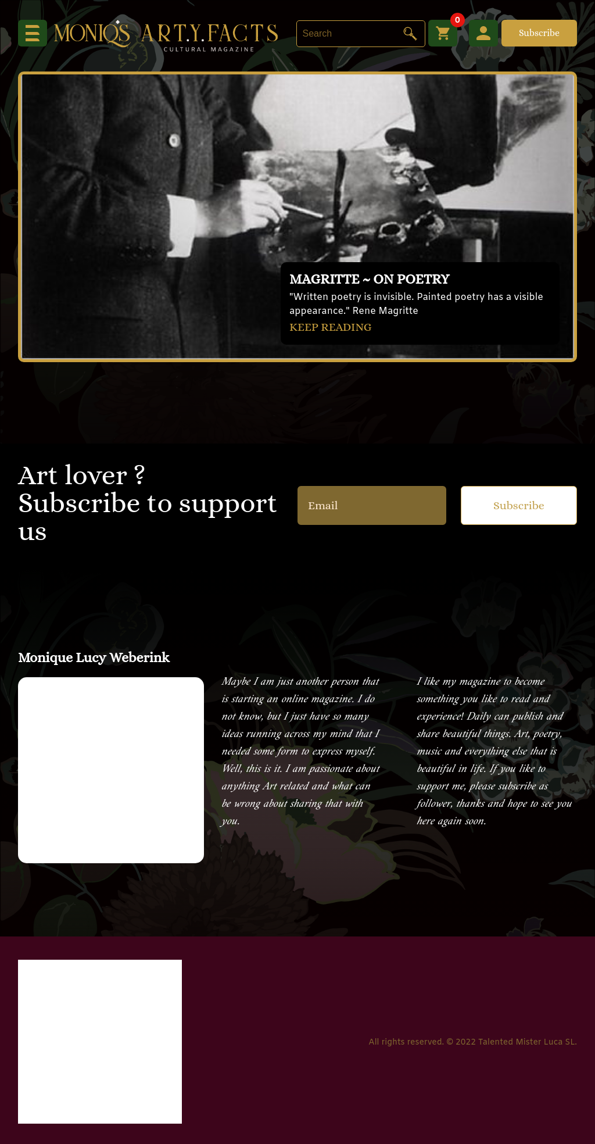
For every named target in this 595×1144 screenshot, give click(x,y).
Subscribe (539, 32)
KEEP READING (330, 327)
